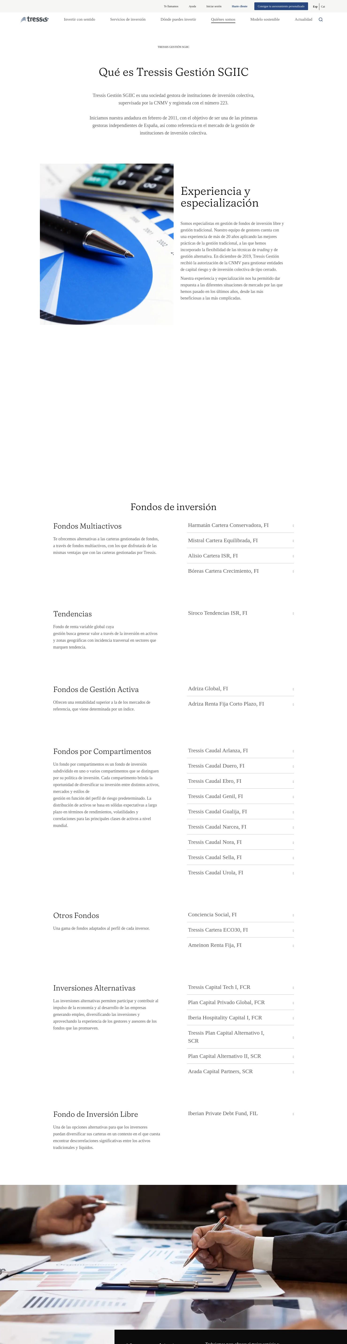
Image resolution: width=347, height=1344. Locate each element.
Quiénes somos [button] (223, 19)
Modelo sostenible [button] (265, 19)
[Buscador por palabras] (322, 19)
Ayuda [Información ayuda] (192, 6)
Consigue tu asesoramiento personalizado (281, 6)
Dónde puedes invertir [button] (178, 19)
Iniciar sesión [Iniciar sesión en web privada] (213, 6)
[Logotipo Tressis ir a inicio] (34, 19)
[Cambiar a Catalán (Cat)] (323, 6)
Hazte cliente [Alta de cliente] (239, 6)
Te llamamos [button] (171, 6)
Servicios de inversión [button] (127, 19)
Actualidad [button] (303, 19)
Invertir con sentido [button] (79, 19)
